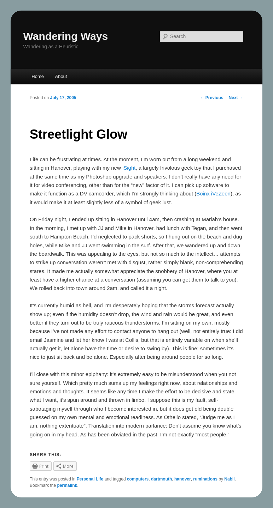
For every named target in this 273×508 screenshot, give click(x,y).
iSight (129, 168)
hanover (182, 479)
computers (138, 479)
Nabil (229, 479)
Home (37, 76)
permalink (67, 485)
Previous (211, 97)
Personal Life (90, 479)
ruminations (205, 479)
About (61, 76)
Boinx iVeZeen (213, 193)
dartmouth (161, 479)
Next (236, 97)
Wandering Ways (65, 36)
